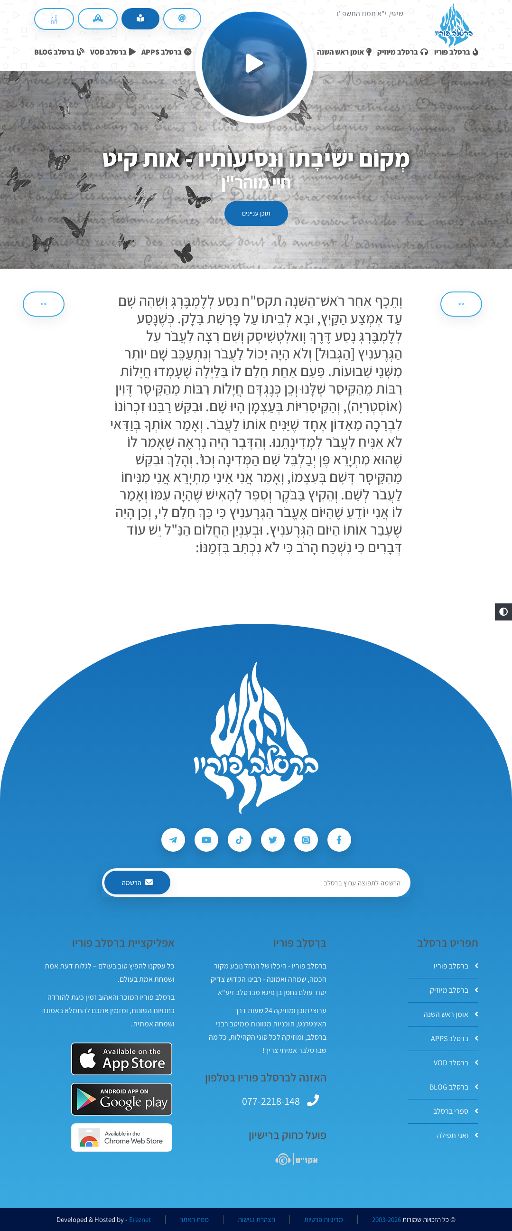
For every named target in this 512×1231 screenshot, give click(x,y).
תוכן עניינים (256, 213)
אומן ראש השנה (451, 1014)
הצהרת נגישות (256, 1219)
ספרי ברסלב (455, 1111)
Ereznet (140, 1219)
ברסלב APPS (454, 1038)
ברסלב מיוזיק (454, 990)
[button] (503, 611)
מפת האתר (194, 1219)
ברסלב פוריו (456, 966)
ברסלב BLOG (453, 1087)
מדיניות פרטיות (323, 1219)
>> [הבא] (43, 304)
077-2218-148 (271, 1101)
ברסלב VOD (456, 1063)
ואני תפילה (457, 1135)
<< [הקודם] (461, 304)
